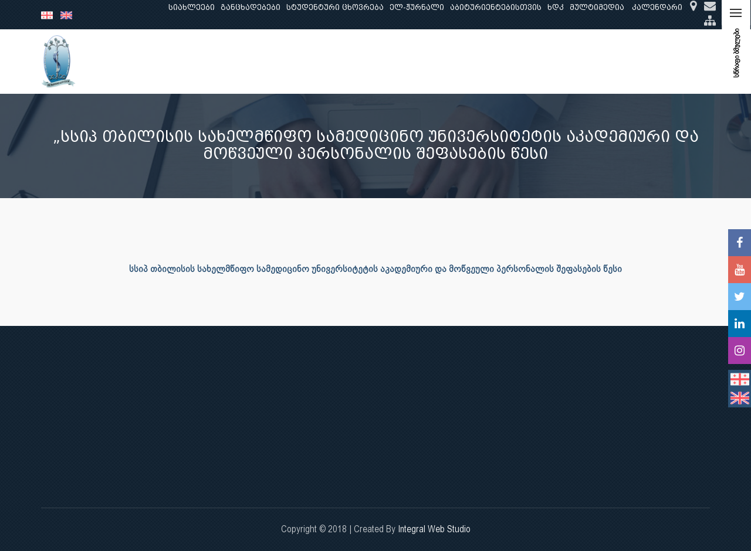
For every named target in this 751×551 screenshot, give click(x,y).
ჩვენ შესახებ (155, 61)
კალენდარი (657, 7)
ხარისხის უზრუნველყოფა (475, 61)
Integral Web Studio (434, 529)
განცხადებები (250, 7)
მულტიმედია (597, 7)
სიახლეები (191, 7)
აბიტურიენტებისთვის (496, 7)
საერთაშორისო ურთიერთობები (617, 61)
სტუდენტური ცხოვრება (335, 7)
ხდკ (555, 7)
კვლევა (274, 61)
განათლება (220, 61)
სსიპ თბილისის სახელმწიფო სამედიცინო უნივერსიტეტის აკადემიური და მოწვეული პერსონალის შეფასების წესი (375, 268)
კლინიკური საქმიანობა (355, 61)
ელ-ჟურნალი (417, 7)
